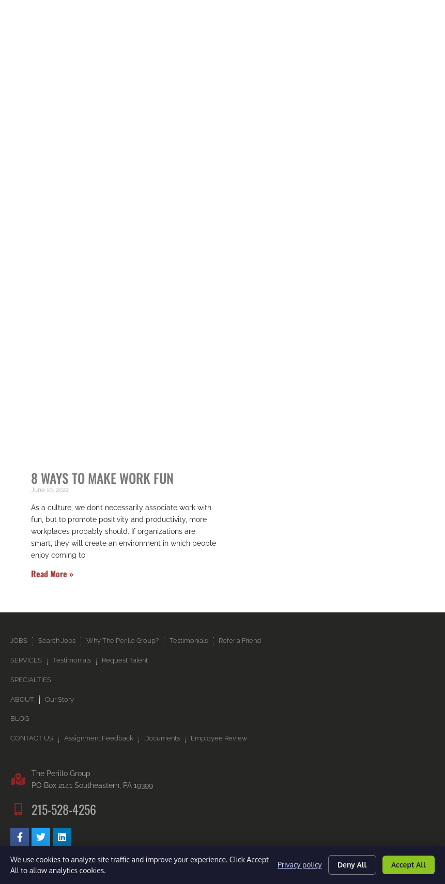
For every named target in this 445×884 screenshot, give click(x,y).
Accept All (407, 864)
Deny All (350, 864)
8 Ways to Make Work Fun (102, 477)
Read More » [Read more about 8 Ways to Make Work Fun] (52, 573)
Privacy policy (297, 864)
